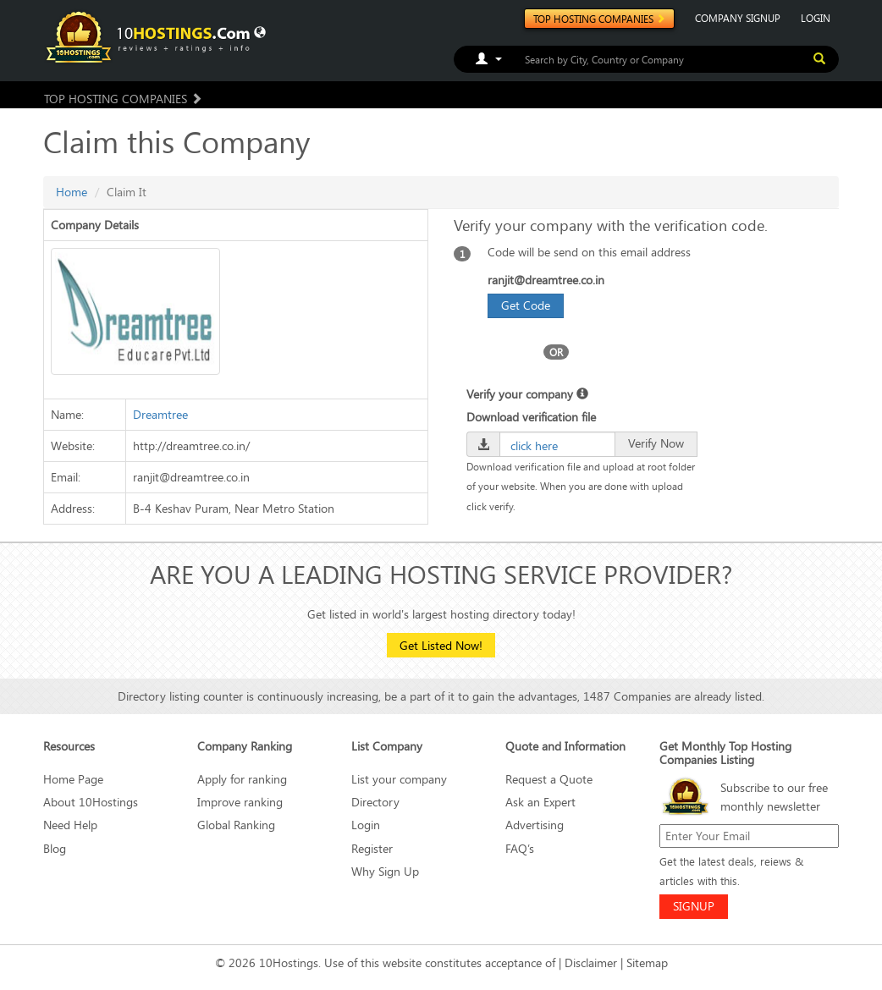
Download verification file (531, 417)
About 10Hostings (90, 802)
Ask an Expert (540, 802)
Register (372, 848)
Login (365, 825)
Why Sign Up (385, 871)
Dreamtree (160, 414)
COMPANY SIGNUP (737, 18)
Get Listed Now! (441, 645)
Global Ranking (236, 825)
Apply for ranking (242, 779)
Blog (54, 848)
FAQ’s (519, 848)
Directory (375, 802)
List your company (399, 779)
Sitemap (647, 962)
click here (534, 445)
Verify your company (527, 394)
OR (556, 352)
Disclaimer (591, 962)
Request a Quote (549, 779)
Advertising (534, 825)
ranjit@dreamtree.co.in (546, 280)
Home (71, 192)
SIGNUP (693, 906)
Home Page (73, 779)
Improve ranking (240, 802)
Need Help (70, 825)
